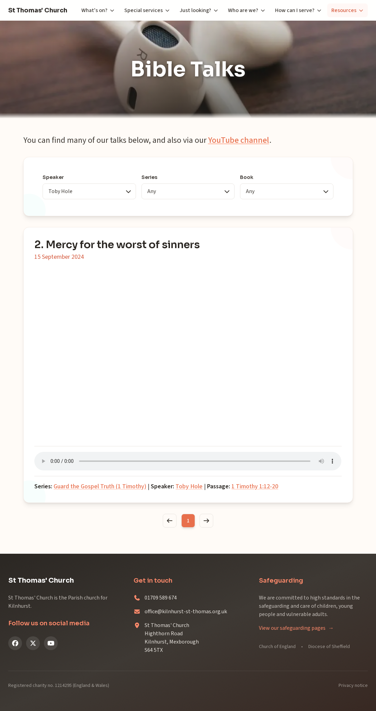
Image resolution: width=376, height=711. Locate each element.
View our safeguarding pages (296, 628)
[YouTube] (51, 643)
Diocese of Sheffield (329, 646)
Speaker (53, 177)
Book (246, 177)
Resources (347, 10)
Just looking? (199, 10)
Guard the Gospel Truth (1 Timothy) (100, 486)
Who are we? (246, 10)
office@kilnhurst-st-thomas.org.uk (186, 611)
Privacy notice (353, 685)
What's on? (98, 10)
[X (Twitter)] (33, 643)
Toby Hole (189, 486)
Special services (147, 10)
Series (149, 177)
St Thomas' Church (37, 10)
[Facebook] (15, 643)
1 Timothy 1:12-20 (255, 486)
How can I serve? (298, 10)
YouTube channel (238, 140)
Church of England (277, 646)
